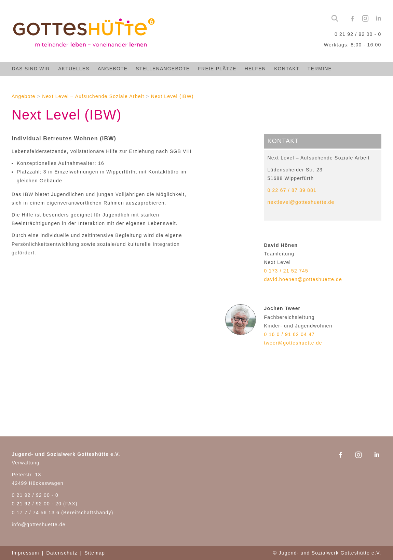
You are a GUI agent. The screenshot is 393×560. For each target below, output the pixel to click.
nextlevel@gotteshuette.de (301, 202)
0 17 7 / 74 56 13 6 (36, 512)
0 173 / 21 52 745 (286, 271)
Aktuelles (74, 68)
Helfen (255, 68)
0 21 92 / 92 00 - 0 (358, 34)
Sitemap (94, 553)
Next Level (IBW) (172, 96)
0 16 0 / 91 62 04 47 (289, 334)
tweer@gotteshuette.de (293, 343)
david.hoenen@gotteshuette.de (303, 279)
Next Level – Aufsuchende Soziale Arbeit (93, 96)
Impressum (25, 553)
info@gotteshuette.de (39, 524)
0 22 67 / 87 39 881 (292, 190)
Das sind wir (31, 68)
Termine (320, 68)
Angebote (112, 68)
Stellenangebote (163, 68)
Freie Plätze (217, 68)
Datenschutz (61, 553)
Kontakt (286, 68)
